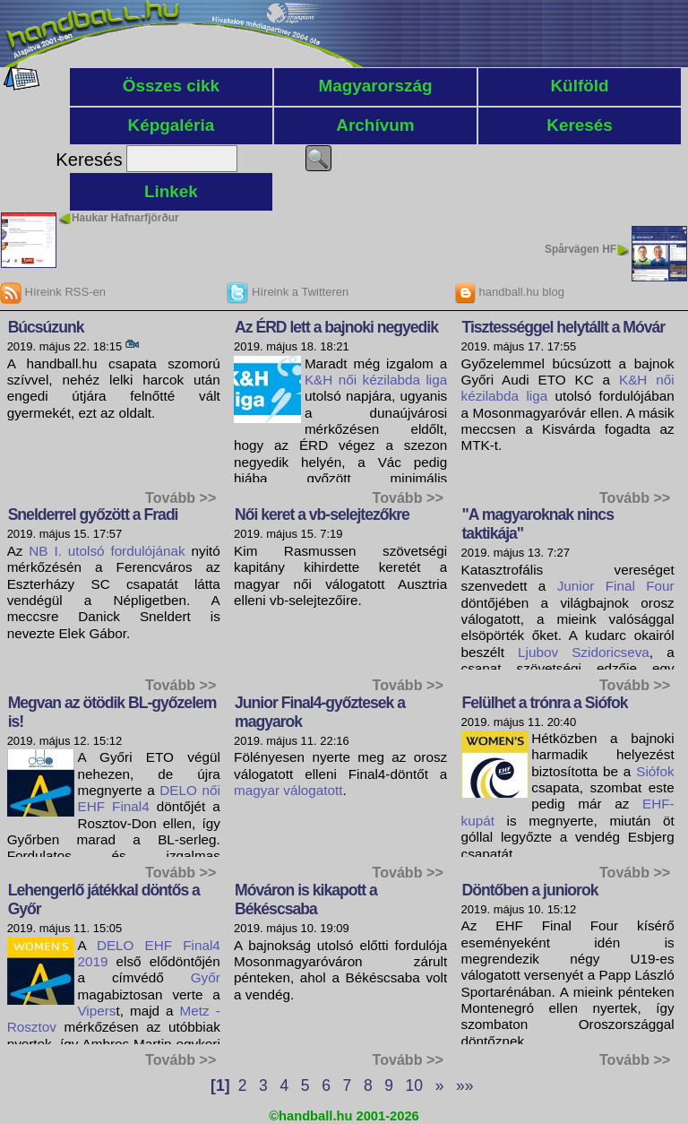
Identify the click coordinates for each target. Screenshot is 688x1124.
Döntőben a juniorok (530, 890)
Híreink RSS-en (53, 291)
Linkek (171, 191)
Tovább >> (180, 497)
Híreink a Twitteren (287, 291)
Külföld (579, 85)
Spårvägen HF (580, 249)
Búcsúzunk (46, 327)
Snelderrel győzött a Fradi (93, 514)
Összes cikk (171, 85)
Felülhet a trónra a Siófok (545, 703)
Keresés (579, 125)
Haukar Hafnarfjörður (125, 218)
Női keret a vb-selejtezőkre (322, 514)
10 (414, 1085)
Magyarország (375, 85)
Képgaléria (171, 125)
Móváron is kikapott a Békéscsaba (306, 899)
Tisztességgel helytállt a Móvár (564, 327)
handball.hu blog (509, 291)
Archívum (375, 125)
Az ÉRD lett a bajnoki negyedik (336, 327)
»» (464, 1085)
